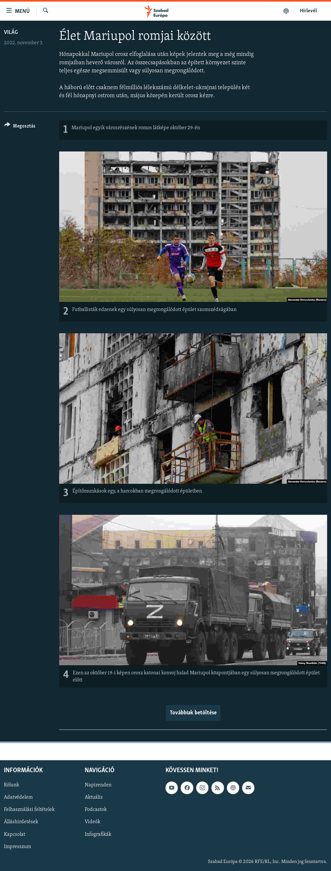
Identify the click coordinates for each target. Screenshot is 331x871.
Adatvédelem (18, 797)
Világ (11, 32)
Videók (92, 821)
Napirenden (98, 785)
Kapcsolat (14, 834)
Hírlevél (308, 11)
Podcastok (96, 809)
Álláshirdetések (21, 821)
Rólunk (11, 785)
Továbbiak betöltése (193, 713)
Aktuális (94, 797)
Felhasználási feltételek (29, 809)
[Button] (20, 127)
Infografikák (98, 834)
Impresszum (17, 846)
